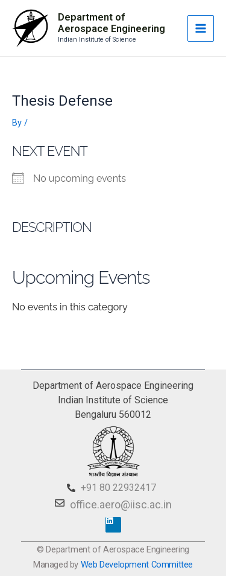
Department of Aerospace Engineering (111, 23)
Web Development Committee (137, 564)
